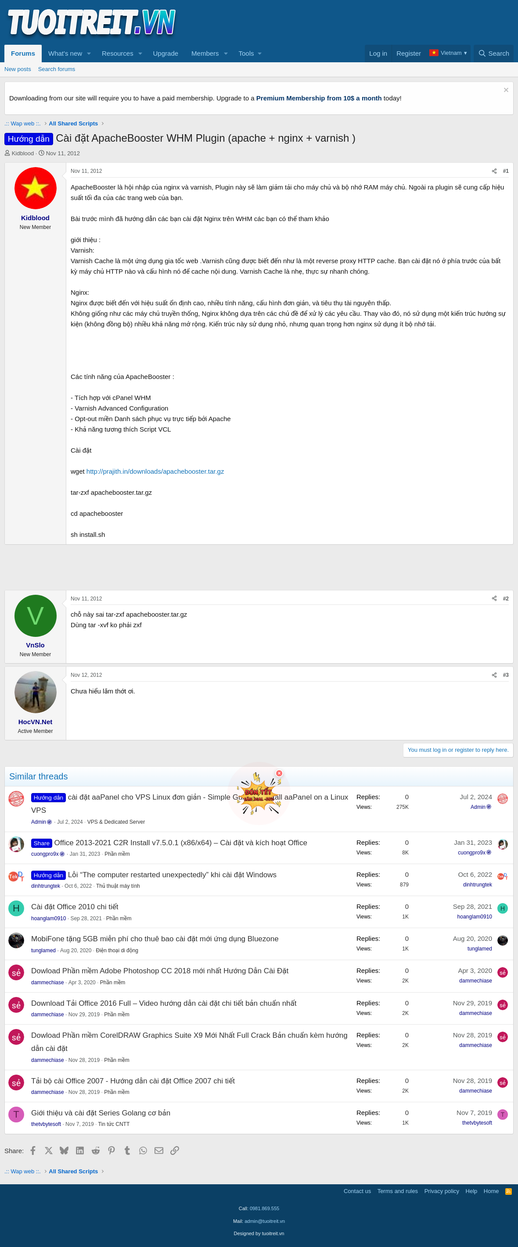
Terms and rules (398, 1191)
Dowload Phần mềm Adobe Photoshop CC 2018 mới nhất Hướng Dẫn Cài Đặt (159, 971)
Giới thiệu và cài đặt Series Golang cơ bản (100, 1113)
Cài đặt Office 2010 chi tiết (74, 907)
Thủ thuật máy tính (118, 886)
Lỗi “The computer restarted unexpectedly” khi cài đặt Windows (172, 875)
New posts (17, 69)
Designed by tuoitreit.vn (259, 1233)
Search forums (57, 69)
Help (472, 1191)
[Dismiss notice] (505, 91)
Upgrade (166, 53)
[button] (89, 53)
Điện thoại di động (117, 950)
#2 (506, 599)
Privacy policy (441, 1191)
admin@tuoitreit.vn (265, 1221)
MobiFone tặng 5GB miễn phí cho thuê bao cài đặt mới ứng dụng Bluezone (155, 939)
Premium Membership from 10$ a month (319, 98)
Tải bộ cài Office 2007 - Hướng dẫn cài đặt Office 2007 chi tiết (133, 1081)
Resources (117, 53)
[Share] (494, 171)
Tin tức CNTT (114, 1124)
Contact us (357, 1191)
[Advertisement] (354, 22)
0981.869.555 (264, 1208)
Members (205, 53)
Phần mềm (117, 854)
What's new (65, 53)
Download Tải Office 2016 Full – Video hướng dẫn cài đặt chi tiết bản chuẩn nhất (164, 1003)
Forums (23, 53)
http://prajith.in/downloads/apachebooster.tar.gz (155, 471)
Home (491, 1191)
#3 (506, 675)
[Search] (494, 53)
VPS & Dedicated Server (116, 822)
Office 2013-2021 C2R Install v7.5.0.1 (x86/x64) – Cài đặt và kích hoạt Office (180, 843)
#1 (506, 171)
